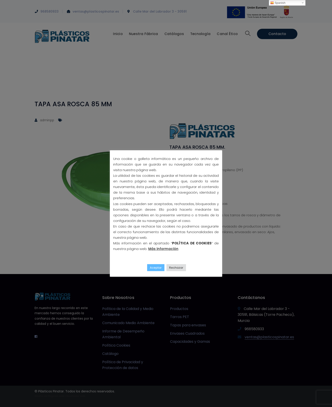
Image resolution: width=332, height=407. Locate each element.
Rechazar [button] (176, 267)
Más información (163, 248)
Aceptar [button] (156, 267)
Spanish (278, 3)
